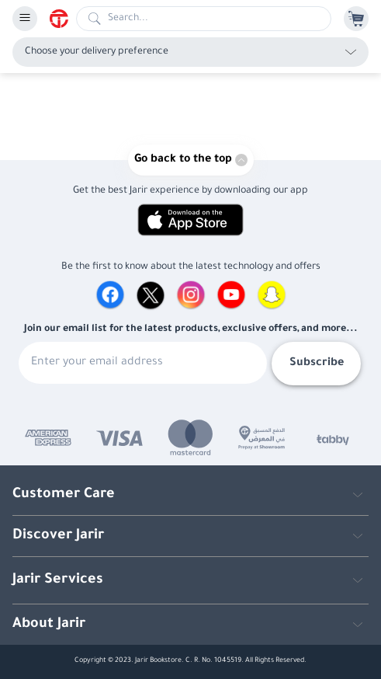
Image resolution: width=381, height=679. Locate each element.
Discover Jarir (58, 536)
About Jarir (48, 624)
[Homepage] (63, 18)
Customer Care (63, 495)
